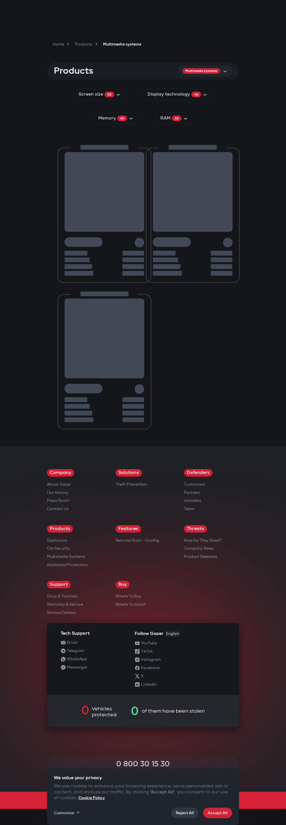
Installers (192, 500)
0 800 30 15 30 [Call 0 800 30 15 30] (143, 764)
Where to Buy (128, 596)
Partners (192, 492)
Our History (57, 492)
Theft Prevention (131, 484)
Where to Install (131, 604)
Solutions (129, 472)
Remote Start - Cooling (137, 540)
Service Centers (61, 612)
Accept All (218, 812)
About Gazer (59, 484)
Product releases (200, 556)
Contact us (58, 508)
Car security (58, 548)
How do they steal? (202, 540)
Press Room (58, 500)
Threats (195, 528)
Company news (199, 548)
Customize (67, 812)
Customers (194, 484)
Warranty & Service (65, 604)
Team (189, 508)
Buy (123, 584)
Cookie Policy (91, 797)
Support (59, 584)
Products (60, 528)
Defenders (198, 472)
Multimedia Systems (66, 556)
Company (60, 472)
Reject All (185, 812)
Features (128, 528)
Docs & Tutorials (62, 596)
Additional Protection (67, 564)
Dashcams (57, 540)
